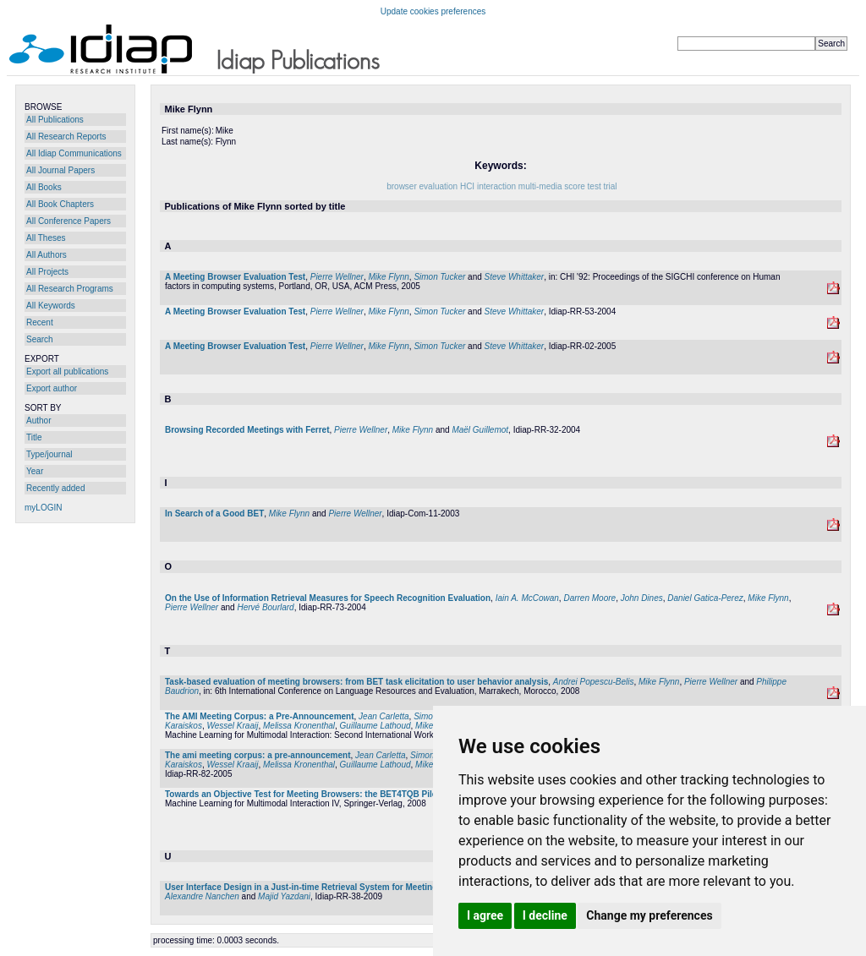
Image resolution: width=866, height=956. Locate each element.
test (594, 186)
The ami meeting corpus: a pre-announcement (257, 755)
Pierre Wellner (337, 276)
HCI (467, 186)
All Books (44, 187)
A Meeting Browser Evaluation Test (235, 276)
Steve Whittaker (515, 276)
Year (34, 471)
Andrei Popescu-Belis (593, 681)
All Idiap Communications (74, 153)
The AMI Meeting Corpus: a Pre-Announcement (259, 716)
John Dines (642, 598)
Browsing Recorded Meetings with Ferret (247, 429)
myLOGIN (43, 507)
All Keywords (50, 305)
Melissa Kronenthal (299, 725)
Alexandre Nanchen (202, 896)
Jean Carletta (383, 716)
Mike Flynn (388, 276)
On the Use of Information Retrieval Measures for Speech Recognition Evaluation (328, 598)
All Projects (47, 271)
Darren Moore (589, 598)
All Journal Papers (60, 170)
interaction (496, 186)
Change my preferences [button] (649, 915)
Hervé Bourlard (265, 607)
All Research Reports (66, 136)
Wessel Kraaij (232, 725)
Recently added (55, 488)
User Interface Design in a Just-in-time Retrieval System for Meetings (303, 887)
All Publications (55, 119)
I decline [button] (545, 915)
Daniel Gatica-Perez (705, 598)
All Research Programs (69, 288)
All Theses (46, 238)
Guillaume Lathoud (375, 725)
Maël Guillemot (480, 429)
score (574, 186)
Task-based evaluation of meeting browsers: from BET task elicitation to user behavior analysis (356, 681)
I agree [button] (485, 915)
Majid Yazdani (284, 896)
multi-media (540, 186)
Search (39, 339)
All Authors (46, 254)
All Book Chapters (60, 204)
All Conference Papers (68, 221)
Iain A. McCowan (527, 598)
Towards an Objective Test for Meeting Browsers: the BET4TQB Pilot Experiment (326, 794)
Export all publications (67, 371)
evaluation (438, 186)
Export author (51, 388)
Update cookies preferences (433, 11)
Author (38, 420)
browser (401, 186)
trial (610, 186)
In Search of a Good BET (214, 513)
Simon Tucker (439, 276)
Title (34, 437)
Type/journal (49, 454)
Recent (39, 322)
